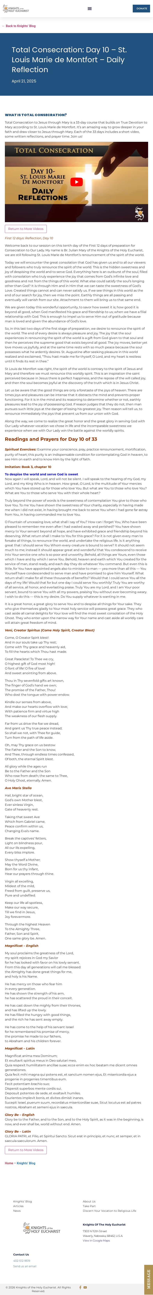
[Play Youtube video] (76, 182)
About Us (89, 1201)
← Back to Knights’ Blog (19, 26)
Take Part (89, 1206)
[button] (89, 8)
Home (9, 1163)
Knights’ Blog (26, 1163)
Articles (18, 1206)
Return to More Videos (25, 229)
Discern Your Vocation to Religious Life (109, 1211)
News (17, 1211)
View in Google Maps (96, 1240)
